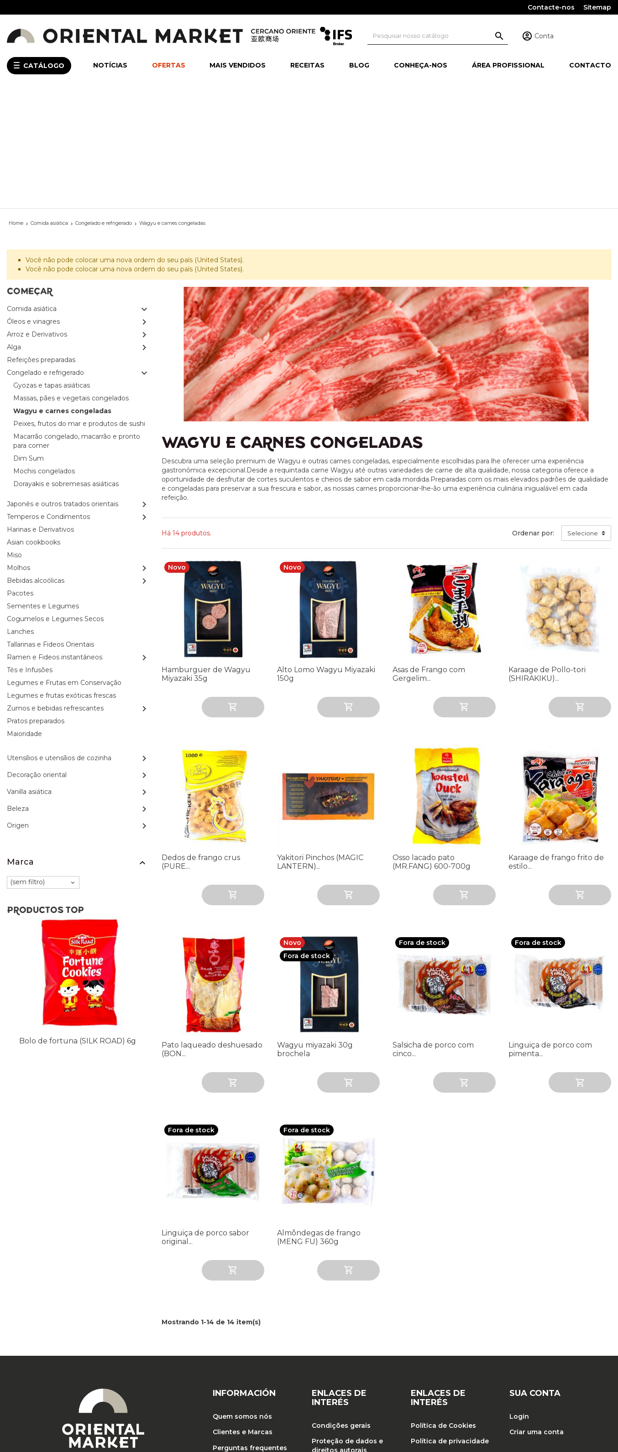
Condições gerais (341, 1306)
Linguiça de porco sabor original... (205, 1117)
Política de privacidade (450, 1322)
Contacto (229, 1369)
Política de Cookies (443, 1306)
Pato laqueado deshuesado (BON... (212, 930)
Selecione (582, 413)
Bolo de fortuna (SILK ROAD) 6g (77, 922)
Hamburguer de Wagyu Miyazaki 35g (206, 555)
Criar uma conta (536, 1313)
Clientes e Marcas (242, 1313)
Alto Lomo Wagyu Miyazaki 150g (326, 555)
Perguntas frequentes (250, 1328)
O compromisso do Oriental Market (245, 1349)
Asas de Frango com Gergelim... (429, 555)
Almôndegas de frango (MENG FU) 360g (319, 1117)
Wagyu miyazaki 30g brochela (315, 930)
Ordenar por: (533, 414)
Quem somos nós (242, 1297)
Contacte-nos (551, 7)
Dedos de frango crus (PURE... (201, 742)
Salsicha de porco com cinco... (433, 930)
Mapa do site (235, 1385)
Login (519, 1297)
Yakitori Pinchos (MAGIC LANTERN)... (320, 742)
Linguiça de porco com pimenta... (550, 930)
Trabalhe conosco (343, 1347)
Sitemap (597, 7)
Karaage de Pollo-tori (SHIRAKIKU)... (547, 555)
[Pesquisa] (437, 36)
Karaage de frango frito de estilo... (556, 742)
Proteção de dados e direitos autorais (347, 1326)
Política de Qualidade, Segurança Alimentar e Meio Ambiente (449, 1346)
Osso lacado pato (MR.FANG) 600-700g (432, 742)
